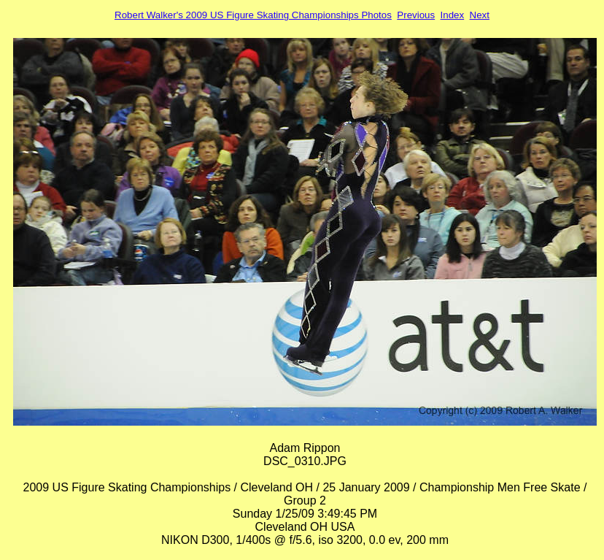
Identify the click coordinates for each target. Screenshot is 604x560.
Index (453, 14)
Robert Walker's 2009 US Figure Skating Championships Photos (253, 14)
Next (479, 14)
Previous (416, 14)
